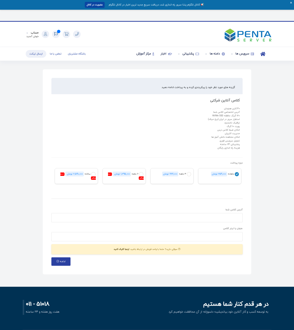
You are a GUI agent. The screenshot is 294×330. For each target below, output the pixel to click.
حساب (34, 33)
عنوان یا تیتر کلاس (233, 228)
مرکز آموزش (145, 54)
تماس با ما (56, 54)
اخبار (166, 54)
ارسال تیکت (36, 54)
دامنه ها (217, 54)
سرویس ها (244, 54)
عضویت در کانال (95, 5)
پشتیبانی (190, 54)
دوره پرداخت (236, 163)
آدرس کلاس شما (234, 209)
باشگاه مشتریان (77, 54)
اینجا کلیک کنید (121, 249)
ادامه (60, 261)
